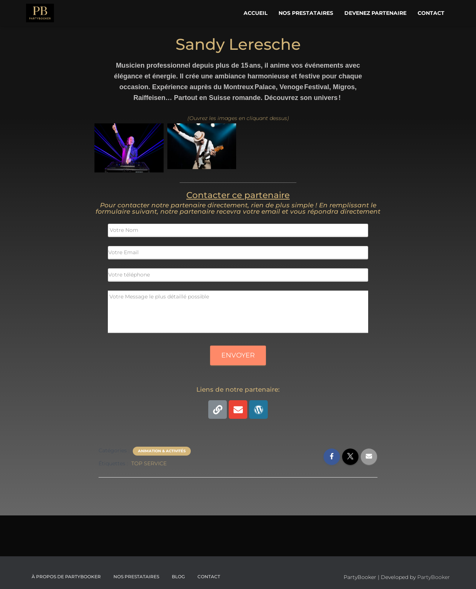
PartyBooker (433, 577)
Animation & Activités (162, 451)
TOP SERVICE (149, 463)
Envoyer (238, 355)
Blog (178, 576)
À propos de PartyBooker (66, 576)
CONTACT (208, 576)
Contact (431, 13)
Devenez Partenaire (375, 13)
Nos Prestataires (306, 13)
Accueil (255, 13)
